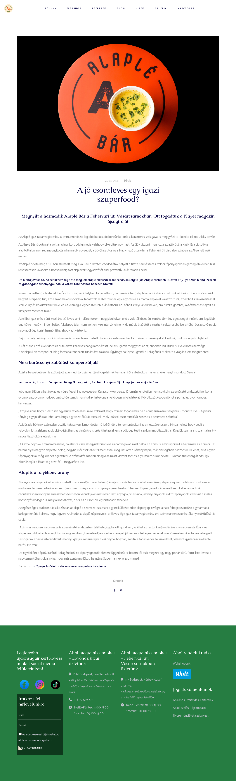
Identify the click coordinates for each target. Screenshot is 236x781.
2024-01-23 (112, 180)
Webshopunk (181, 663)
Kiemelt (118, 581)
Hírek (127, 180)
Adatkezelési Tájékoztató (189, 708)
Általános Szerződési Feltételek (193, 700)
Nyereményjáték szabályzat (191, 715)
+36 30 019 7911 (81, 699)
